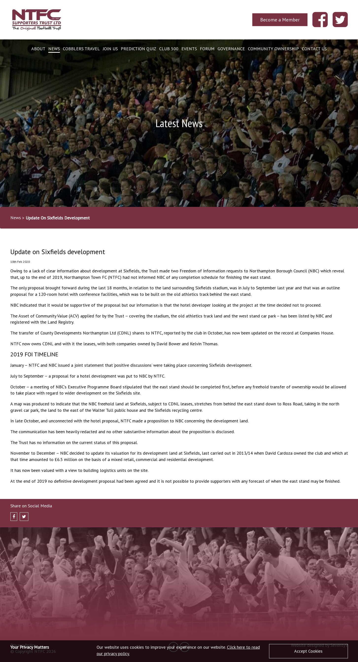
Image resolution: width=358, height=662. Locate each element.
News (54, 48)
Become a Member (280, 20)
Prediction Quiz (138, 48)
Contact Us (314, 48)
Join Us (110, 48)
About (38, 48)
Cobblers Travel (81, 48)
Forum (207, 48)
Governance (231, 48)
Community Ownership (273, 48)
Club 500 (168, 48)
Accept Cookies (308, 651)
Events (189, 48)
